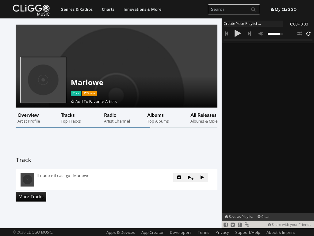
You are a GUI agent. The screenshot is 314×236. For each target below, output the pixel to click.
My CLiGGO (284, 9)
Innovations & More (143, 9)
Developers (181, 232)
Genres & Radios (76, 9)
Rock (76, 93)
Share (89, 93)
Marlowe (87, 82)
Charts (108, 9)
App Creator (152, 232)
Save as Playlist (239, 216)
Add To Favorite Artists (94, 101)
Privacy (222, 232)
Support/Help (247, 232)
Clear (264, 216)
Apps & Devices (120, 232)
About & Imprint (280, 232)
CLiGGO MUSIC (39, 232)
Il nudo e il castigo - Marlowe (63, 175)
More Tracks (31, 196)
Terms (203, 232)
